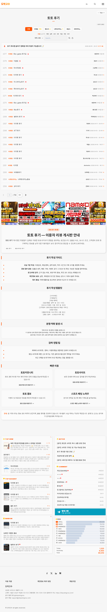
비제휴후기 (17, 172)
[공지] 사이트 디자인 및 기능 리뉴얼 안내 (71, 447)
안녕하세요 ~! (61, 482)
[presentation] (6, 213)
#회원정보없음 (61, 526)
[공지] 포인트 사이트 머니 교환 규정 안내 (71, 443)
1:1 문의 (28, 332)
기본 (41, 34)
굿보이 (59, 529)
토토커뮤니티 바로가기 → (27, 385)
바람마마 (96, 54)
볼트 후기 (14, 506)
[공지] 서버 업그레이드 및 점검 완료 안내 (71, 460)
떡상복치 (94, 96)
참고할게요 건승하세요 (64, 490)
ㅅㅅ (58, 478)
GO (20, 195)
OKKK (60, 542)
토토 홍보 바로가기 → (27, 403)
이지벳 (15, 165)
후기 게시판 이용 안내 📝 (66, 452)
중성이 (95, 61)
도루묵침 (87, 172)
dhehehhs (87, 165)
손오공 (95, 82)
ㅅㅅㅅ (59, 474)
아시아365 (14, 466)
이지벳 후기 (15, 483)
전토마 (87, 186)
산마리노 (60, 522)
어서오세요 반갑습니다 (64, 493)
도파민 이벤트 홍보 (10, 533)
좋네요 (59, 486)
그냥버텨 (95, 68)
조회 (58, 34)
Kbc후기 (17, 110)
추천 (65, 34)
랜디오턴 (95, 109)
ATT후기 (17, 131)
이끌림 (16, 61)
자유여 (88, 123)
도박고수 (60, 538)
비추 (68, 34)
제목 (47, 34)
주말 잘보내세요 (62, 471)
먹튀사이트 (45, 330)
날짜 (51, 34)
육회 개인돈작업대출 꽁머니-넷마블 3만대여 (26, 443)
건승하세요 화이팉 (63, 497)
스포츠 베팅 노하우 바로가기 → (80, 403)
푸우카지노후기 (19, 89)
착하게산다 (94, 116)
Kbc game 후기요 (20, 54)
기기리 (87, 130)
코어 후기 (17, 186)
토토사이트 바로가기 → (80, 382)
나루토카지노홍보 (24, 179)
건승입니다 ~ (61, 501)
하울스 (88, 144)
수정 (54, 34)
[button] (52, 222)
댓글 (61, 34)
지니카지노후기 (19, 82)
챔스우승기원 (86, 158)
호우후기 (7, 455)
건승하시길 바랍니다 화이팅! (66, 505)
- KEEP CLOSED (100, 24)
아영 (59, 535)
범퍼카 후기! (15, 545)
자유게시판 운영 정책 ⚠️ (65, 456)
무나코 (95, 75)
